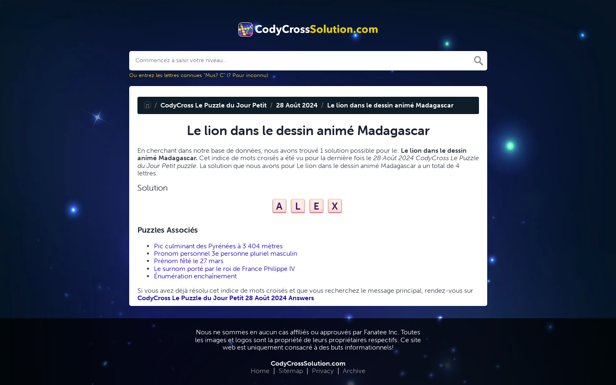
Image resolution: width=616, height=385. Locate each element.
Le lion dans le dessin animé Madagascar (390, 105)
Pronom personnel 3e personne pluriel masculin (225, 253)
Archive (354, 371)
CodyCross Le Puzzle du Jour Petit (213, 105)
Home (260, 371)
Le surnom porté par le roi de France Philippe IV (224, 269)
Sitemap (291, 371)
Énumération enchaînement (195, 276)
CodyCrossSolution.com (308, 363)
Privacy (323, 371)
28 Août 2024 (297, 105)
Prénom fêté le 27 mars (188, 261)
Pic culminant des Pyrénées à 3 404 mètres (218, 246)
